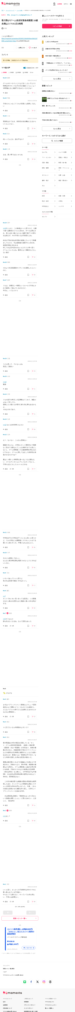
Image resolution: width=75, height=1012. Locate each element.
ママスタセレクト (49, 1001)
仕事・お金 (62, 175)
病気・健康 (45, 168)
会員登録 (59, 4)
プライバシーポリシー (29, 1005)
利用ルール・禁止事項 (8, 968)
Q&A (4, 1001)
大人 (43, 185)
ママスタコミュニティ (50, 1005)
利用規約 (26, 1001)
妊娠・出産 (62, 196)
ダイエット (45, 175)
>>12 (4, 228)
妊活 (43, 196)
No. (5, 78)
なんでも (44, 152)
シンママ (61, 206)
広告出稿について (7, 1008)
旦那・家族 (45, 162)
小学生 (60, 201)
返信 (6, 93)
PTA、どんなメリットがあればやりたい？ (19, 15)
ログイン (66, 4)
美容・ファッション (64, 169)
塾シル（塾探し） (49, 1008)
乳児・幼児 (45, 201)
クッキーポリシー (28, 1008)
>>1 (4, 816)
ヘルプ (4, 971)
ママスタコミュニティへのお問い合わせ (13, 975)
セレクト (44, 216)
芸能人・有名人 (63, 157)
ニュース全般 (62, 152)
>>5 (4, 619)
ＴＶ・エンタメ (46, 157)
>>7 (4, 596)
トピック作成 (57, 26)
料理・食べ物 (62, 162)
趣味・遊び (45, 180)
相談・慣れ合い (63, 180)
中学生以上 (45, 206)
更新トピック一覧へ (20, 918)
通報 (3, 47)
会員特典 (5, 1005)
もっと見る (57, 79)
